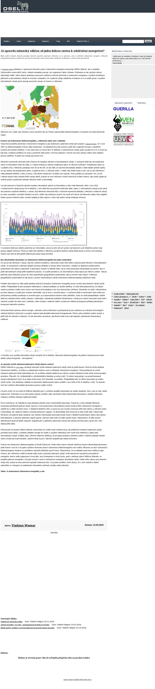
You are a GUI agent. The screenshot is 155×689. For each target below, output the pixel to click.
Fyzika (149, 297)
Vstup (58, 41)
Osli (142, 299)
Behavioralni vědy (133, 294)
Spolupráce (31, 41)
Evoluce (141, 297)
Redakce (7, 41)
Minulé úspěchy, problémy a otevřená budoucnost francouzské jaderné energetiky (28, 628)
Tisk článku (54, 532)
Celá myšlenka (117, 63)
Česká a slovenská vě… (121, 297)
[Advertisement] (114, 19)
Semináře (117, 305)
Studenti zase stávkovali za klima (11, 622)
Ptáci (142, 302)
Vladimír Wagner (23, 525)
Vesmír (130, 305)
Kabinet (125, 299)
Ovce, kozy (117, 302)
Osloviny (149, 299)
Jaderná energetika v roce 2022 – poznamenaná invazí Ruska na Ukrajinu (25, 625)
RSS (68, 41)
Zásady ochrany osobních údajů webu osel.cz (77, 679)
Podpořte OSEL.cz (83, 41)
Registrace (45, 41)
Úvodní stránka (119, 294)
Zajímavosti (118, 308)
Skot (124, 305)
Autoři (18, 41)
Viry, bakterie (140, 305)
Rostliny (149, 302)
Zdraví (126, 308)
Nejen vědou (134, 299)
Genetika (117, 299)
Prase (125, 302)
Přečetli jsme (134, 302)
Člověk (134, 297)
